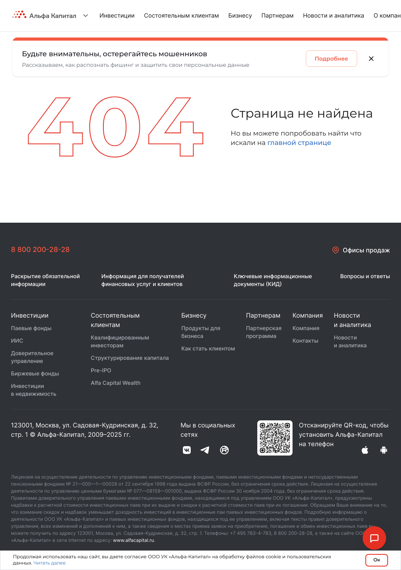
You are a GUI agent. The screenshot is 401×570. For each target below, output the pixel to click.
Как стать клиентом (208, 348)
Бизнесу (240, 15)
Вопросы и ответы (365, 276)
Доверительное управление (32, 357)
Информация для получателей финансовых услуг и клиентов (142, 280)
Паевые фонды (31, 328)
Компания (306, 328)
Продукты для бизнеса (200, 332)
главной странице (299, 143)
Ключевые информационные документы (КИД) (273, 280)
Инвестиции (117, 15)
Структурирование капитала (130, 358)
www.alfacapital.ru (133, 540)
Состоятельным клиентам (181, 15)
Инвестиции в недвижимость (33, 390)
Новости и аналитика (333, 15)
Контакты (305, 341)
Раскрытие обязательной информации (45, 280)
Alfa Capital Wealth (116, 383)
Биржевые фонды (35, 373)
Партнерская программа (264, 332)
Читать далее (49, 563)
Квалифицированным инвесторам (120, 341)
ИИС (17, 341)
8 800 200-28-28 (40, 250)
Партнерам (278, 15)
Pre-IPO (101, 370)
